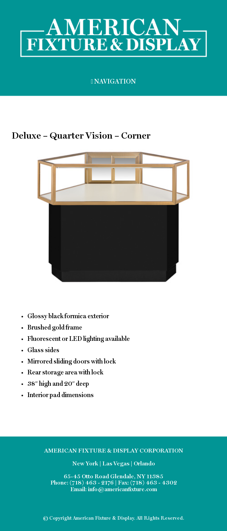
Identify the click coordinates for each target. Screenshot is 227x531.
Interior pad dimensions (60, 395)
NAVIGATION (113, 81)
